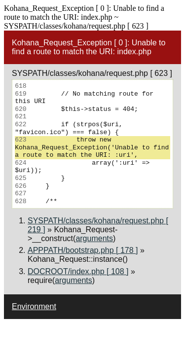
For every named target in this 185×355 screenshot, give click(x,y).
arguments (94, 238)
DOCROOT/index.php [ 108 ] (78, 271)
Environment (34, 306)
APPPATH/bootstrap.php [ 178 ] (83, 250)
